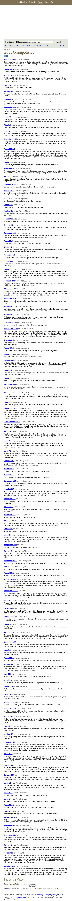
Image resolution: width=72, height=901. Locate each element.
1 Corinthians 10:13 (12, 422)
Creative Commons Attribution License (49, 894)
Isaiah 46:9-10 (9, 632)
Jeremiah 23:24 (10, 281)
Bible (9, 888)
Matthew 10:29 (9, 211)
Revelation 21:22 (10, 561)
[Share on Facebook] (7, 56)
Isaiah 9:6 (7, 441)
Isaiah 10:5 (8, 793)
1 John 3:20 (8, 261)
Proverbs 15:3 (9, 255)
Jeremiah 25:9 (9, 742)
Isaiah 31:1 (8, 431)
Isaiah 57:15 (8, 289)
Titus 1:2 (7, 125)
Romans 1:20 (9, 76)
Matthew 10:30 (9, 515)
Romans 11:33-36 (11, 329)
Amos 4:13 (8, 535)
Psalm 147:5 (9, 69)
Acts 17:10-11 (9, 579)
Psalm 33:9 (8, 241)
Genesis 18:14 (9, 225)
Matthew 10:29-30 (11, 307)
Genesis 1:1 (8, 205)
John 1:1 (7, 402)
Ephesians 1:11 (10, 233)
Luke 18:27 (8, 529)
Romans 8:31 (9, 567)
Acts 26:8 (7, 674)
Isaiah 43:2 (8, 451)
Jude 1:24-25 (9, 765)
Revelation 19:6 (10, 107)
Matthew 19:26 (9, 91)
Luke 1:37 (8, 85)
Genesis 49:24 (9, 817)
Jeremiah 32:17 (10, 99)
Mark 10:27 (8, 176)
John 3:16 (8, 370)
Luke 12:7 (8, 726)
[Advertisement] (36, 22)
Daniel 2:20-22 (9, 866)
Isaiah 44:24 (8, 117)
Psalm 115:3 (9, 354)
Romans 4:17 (9, 551)
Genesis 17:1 (9, 461)
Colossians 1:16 (10, 139)
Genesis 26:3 (9, 775)
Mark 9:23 (8, 680)
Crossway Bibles (21, 897)
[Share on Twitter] (5, 56)
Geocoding (32, 2)
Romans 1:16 (9, 247)
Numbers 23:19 (10, 642)
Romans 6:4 (8, 845)
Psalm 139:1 (9, 658)
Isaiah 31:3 (8, 783)
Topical (40, 2)
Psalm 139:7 (9, 378)
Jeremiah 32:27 (10, 184)
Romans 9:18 (9, 702)
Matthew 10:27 (9, 499)
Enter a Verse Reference (20, 884)
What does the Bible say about (29, 42)
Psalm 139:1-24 (10, 149)
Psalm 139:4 (9, 348)
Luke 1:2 (7, 650)
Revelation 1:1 (9, 169)
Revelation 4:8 (9, 825)
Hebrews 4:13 (9, 384)
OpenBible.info (21, 2)
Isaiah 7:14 (8, 601)
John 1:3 (7, 219)
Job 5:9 (7, 811)
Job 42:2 (7, 162)
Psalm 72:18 (9, 805)
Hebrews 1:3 (9, 60)
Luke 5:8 (7, 694)
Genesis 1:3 (8, 199)
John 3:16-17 (9, 489)
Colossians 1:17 (10, 323)
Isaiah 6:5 (7, 521)
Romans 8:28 (9, 191)
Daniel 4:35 (8, 361)
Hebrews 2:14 (9, 835)
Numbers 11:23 (10, 709)
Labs (47, 2)
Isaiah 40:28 (8, 131)
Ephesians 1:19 (10, 481)
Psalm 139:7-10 (10, 269)
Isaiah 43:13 (8, 507)
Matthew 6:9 (9, 469)
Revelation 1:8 (9, 340)
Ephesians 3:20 (10, 299)
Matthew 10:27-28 (11, 591)
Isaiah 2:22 (8, 799)
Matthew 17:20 (9, 664)
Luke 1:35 (8, 608)
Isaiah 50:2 (8, 754)
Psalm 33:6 (8, 686)
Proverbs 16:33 (10, 475)
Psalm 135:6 (9, 573)
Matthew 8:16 (9, 315)
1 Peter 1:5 (8, 624)
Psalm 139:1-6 (9, 408)
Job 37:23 (8, 617)
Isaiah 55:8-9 (9, 392)
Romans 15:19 (9, 716)
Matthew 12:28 (9, 734)
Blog (52, 2)
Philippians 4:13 (10, 545)
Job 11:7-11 (8, 853)
